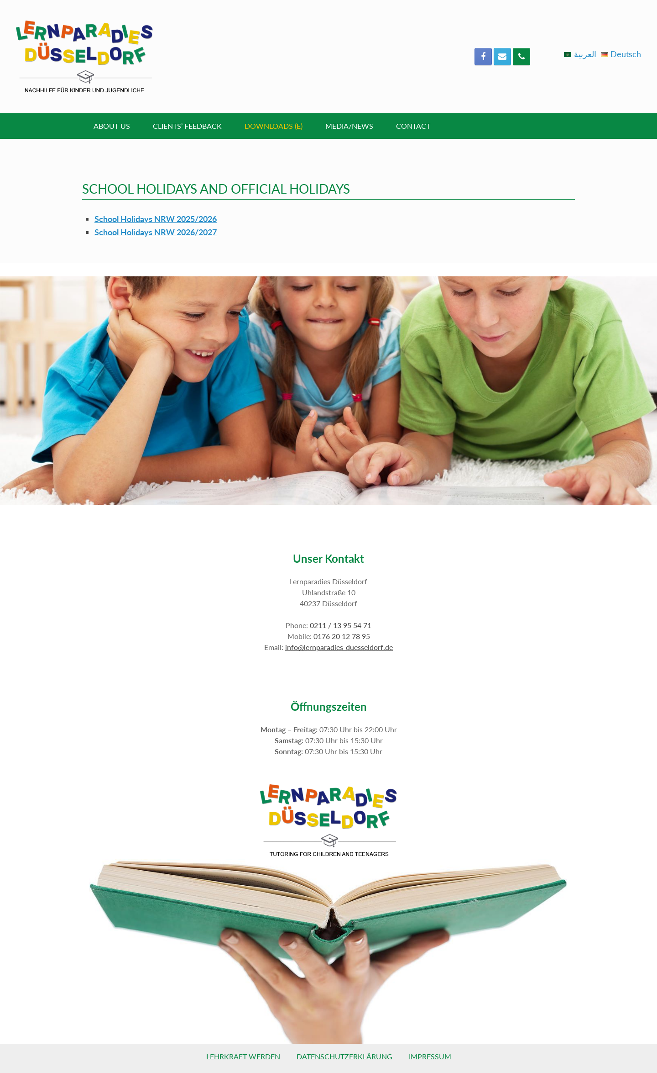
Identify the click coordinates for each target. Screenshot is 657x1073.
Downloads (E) (273, 126)
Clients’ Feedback (187, 126)
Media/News (349, 126)
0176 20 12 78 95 (341, 636)
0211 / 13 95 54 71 (340, 625)
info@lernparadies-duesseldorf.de (339, 647)
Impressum (430, 1056)
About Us (112, 126)
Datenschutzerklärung (344, 1056)
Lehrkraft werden (243, 1056)
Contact (413, 126)
